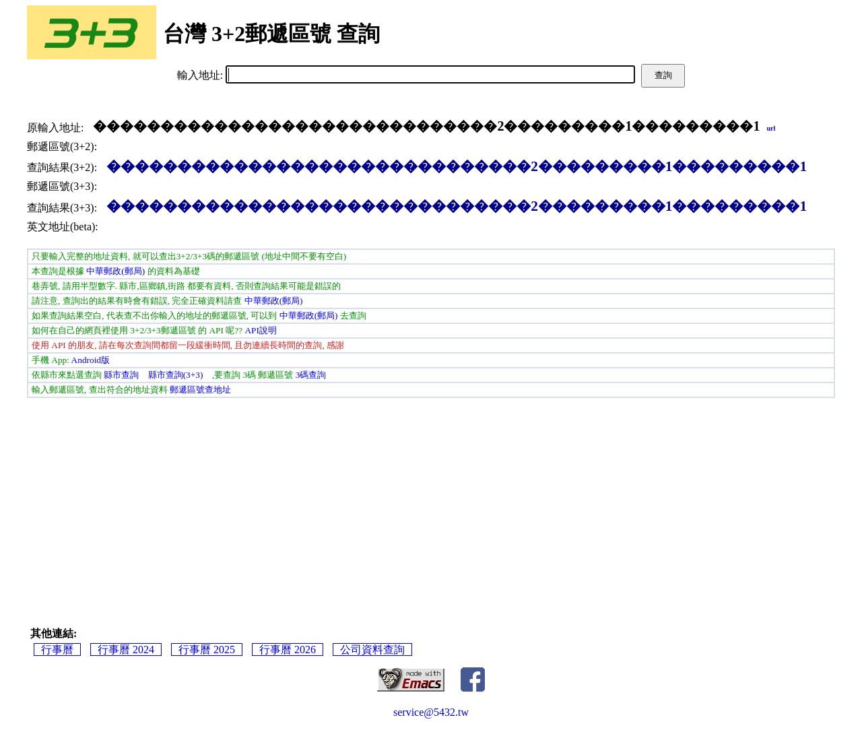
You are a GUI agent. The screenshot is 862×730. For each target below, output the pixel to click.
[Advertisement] (431, 499)
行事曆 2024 (126, 649)
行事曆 (57, 649)
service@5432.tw (431, 712)
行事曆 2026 (287, 649)
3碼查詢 (311, 375)
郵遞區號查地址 (200, 390)
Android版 (90, 360)
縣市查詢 (121, 375)
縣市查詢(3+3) (175, 375)
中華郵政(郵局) (115, 271)
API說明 (260, 330)
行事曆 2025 (206, 649)
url (770, 128)
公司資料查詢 (372, 649)
